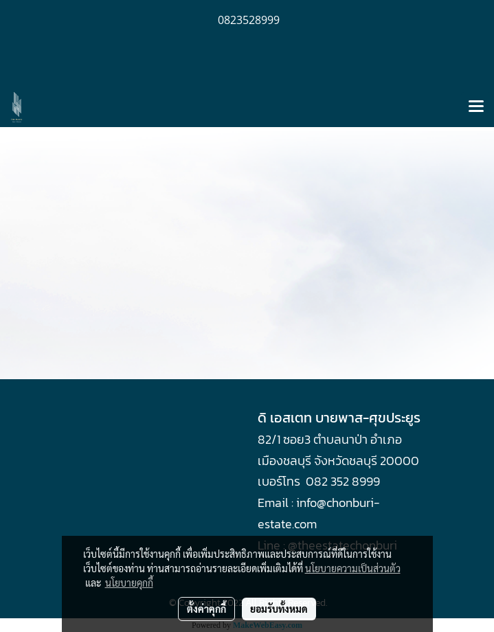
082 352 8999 (343, 481)
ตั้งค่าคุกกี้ (206, 608)
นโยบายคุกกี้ (129, 582)
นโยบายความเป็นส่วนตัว (353, 568)
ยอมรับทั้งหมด (279, 608)
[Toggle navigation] (476, 107)
